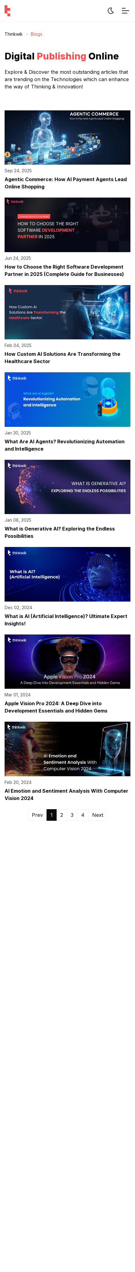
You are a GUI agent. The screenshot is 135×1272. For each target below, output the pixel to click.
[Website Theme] (110, 10)
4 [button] (82, 815)
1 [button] (52, 815)
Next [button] (97, 815)
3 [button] (72, 815)
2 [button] (61, 815)
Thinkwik (14, 34)
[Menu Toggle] (125, 11)
